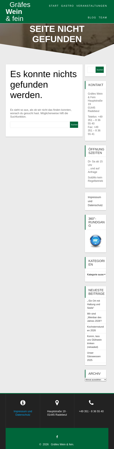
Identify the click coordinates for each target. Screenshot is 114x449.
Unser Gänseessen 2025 (94, 356)
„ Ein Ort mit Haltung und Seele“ (93, 304)
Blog (92, 17)
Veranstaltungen (91, 5)
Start (54, 5)
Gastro (67, 5)
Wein (18, 11)
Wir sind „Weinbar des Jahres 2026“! (94, 317)
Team (103, 17)
